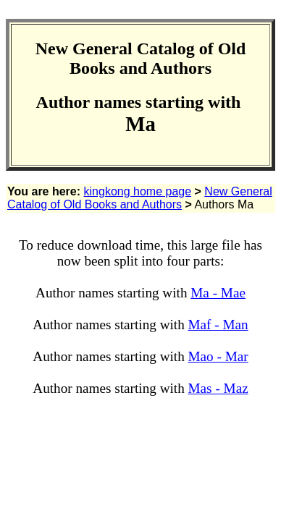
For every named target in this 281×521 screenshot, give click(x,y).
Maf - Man (218, 324)
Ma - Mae (218, 292)
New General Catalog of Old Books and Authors (139, 198)
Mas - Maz (218, 388)
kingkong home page (138, 191)
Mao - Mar (218, 356)
